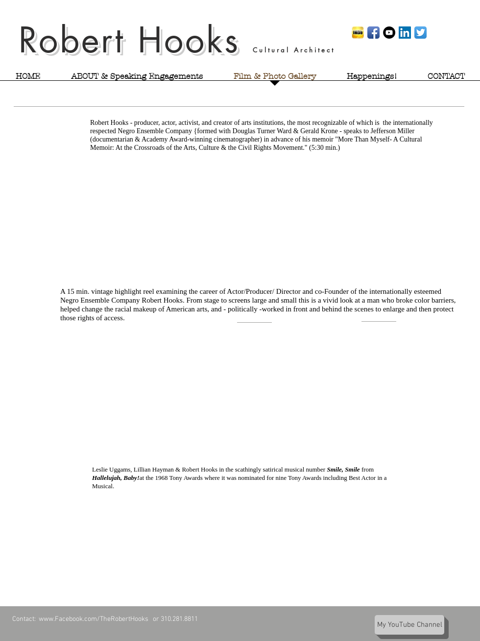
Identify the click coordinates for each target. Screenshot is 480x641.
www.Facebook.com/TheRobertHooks (95, 619)
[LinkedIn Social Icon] (405, 32)
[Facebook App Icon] (373, 32)
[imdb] (358, 32)
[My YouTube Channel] (409, 625)
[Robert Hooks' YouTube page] (389, 32)
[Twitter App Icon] (420, 32)
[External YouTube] (253, 213)
